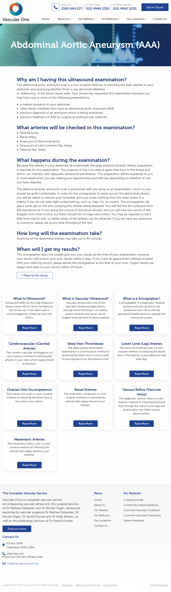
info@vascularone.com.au (20, 563)
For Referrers (110, 18)
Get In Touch (155, 7)
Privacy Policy (110, 585)
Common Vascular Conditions (142, 510)
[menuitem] (46, 19)
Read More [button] (29, 327)
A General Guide (133, 499)
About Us (63, 18)
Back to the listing (35, 275)
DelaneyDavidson (159, 585)
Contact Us (160, 18)
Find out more (17, 528)
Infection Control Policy (88, 585)
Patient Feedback (134, 520)
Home (45, 18)
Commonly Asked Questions (141, 505)
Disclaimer (67, 585)
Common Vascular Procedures (142, 515)
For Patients (85, 18)
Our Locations (135, 18)
